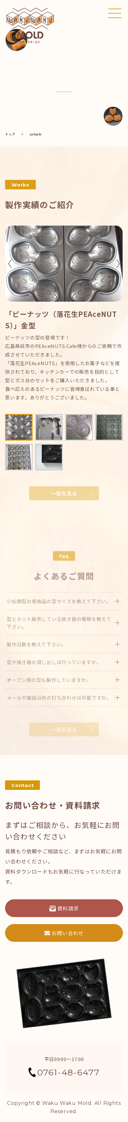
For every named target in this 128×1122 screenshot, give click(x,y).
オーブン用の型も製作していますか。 (49, 690)
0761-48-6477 (64, 1072)
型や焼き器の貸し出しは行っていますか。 (54, 673)
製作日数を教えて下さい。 (36, 655)
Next (118, 264)
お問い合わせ (64, 933)
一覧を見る (64, 494)
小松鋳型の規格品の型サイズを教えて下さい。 (59, 612)
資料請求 (64, 908)
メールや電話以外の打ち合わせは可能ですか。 (59, 708)
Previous (10, 264)
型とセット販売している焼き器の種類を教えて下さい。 (59, 634)
